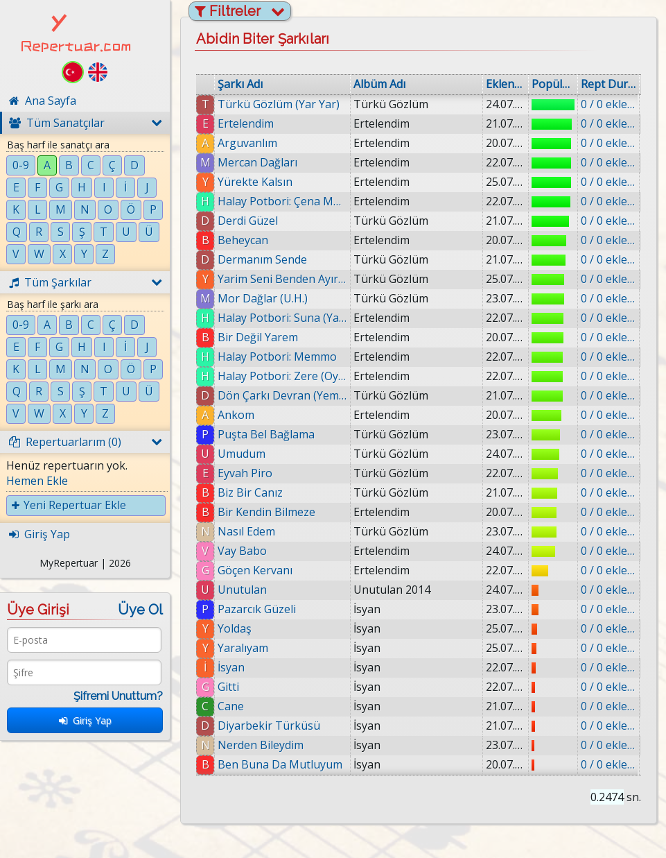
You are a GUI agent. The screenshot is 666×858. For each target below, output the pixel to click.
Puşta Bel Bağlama (266, 434)
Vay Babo (242, 550)
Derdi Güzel (248, 220)
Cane (231, 706)
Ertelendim (246, 123)
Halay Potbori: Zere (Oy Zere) (282, 376)
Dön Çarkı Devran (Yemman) (282, 395)
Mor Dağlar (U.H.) (263, 298)
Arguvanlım (247, 143)
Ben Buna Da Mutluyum (280, 764)
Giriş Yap (85, 720)
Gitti (228, 686)
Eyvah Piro (245, 473)
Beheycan (243, 240)
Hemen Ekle (37, 480)
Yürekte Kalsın (255, 181)
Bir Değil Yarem (258, 337)
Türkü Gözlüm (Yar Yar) (279, 104)
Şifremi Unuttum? (118, 696)
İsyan (231, 667)
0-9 (20, 165)
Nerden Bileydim (261, 745)
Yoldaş (235, 628)
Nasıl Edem (246, 531)
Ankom (236, 414)
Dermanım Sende (262, 259)
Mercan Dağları (257, 162)
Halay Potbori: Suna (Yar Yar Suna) (282, 317)
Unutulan (242, 589)
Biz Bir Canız (250, 492)
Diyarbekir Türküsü (269, 725)
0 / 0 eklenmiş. (608, 104)
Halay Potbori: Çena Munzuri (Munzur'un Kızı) (282, 201)
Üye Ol (140, 609)
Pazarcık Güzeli (257, 609)
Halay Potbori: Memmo (277, 356)
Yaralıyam (243, 647)
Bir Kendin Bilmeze (266, 512)
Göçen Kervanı (255, 570)
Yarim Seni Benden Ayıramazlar (282, 278)
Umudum (241, 453)
